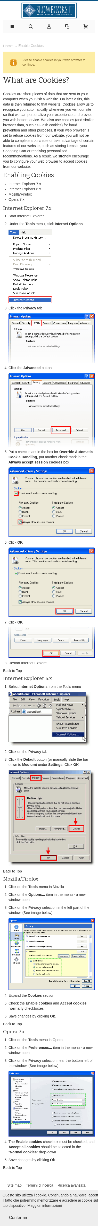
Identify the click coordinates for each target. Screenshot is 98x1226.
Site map (14, 1185)
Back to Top (12, 671)
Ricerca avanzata (71, 1185)
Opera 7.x (16, 199)
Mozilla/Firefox (20, 194)
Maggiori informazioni (45, 1205)
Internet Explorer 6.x (25, 189)
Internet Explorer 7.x (25, 184)
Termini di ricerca (39, 1185)
